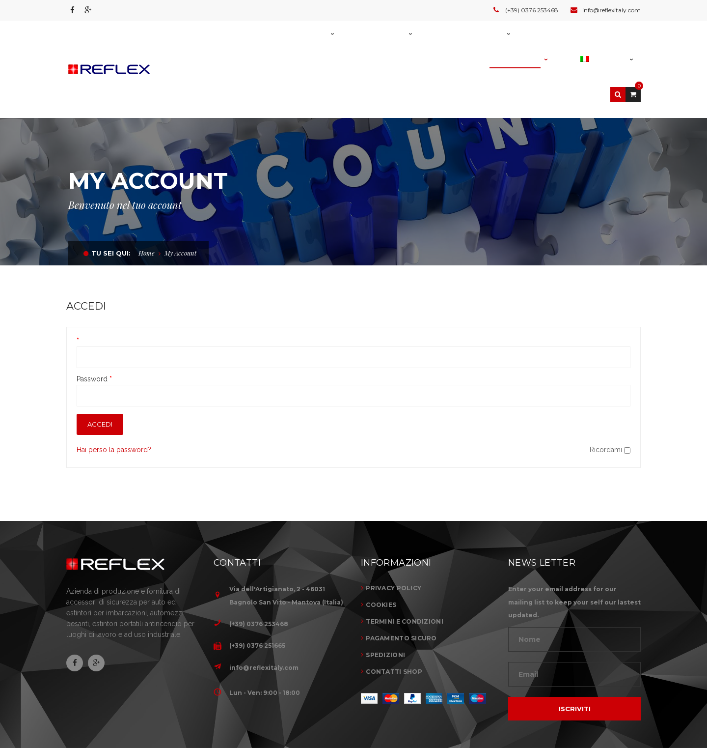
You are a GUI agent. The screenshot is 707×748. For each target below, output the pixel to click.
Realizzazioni (536, 716)
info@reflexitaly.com (264, 617)
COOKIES (381, 554)
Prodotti (480, 716)
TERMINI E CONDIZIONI (404, 571)
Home (146, 203)
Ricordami (610, 399)
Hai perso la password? (114, 399)
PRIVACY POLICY (393, 538)
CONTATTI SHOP (394, 621)
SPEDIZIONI (385, 604)
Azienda (436, 716)
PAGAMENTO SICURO (401, 588)
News (584, 716)
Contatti (623, 716)
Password (94, 328)
